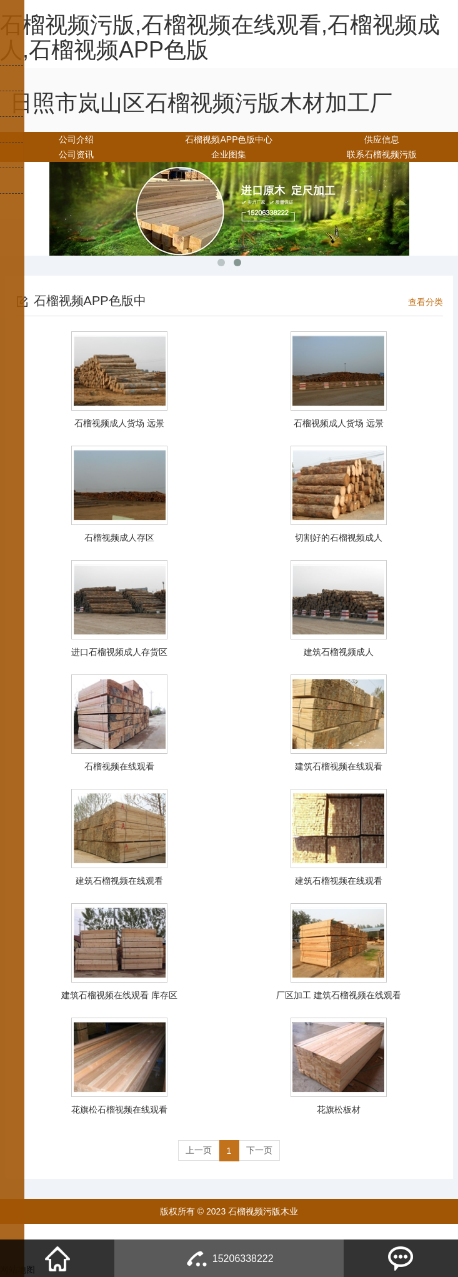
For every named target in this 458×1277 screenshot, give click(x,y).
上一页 (198, 1151)
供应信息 (381, 139)
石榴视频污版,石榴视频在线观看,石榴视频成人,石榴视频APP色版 (220, 37)
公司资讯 (76, 154)
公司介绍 (76, 139)
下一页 (260, 1151)
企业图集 (228, 154)
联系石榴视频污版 (382, 154)
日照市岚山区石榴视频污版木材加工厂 (201, 103)
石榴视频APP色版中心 (228, 139)
